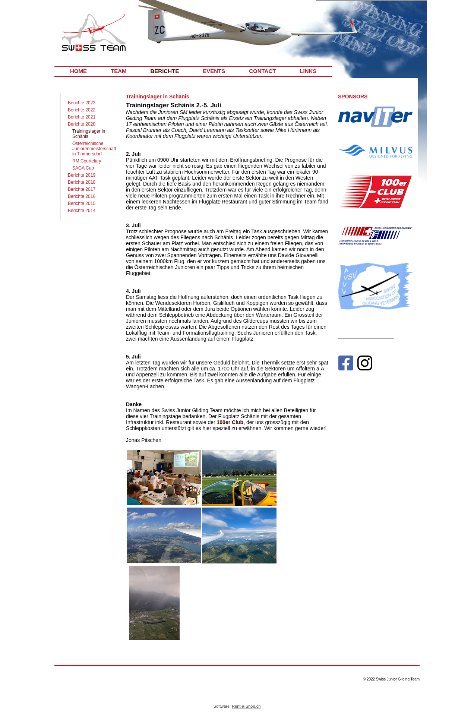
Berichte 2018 (81, 182)
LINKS (308, 71)
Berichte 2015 (81, 203)
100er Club (230, 422)
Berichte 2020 (81, 124)
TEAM (119, 71)
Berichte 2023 (81, 102)
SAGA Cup (83, 168)
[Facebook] (345, 365)
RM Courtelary (86, 161)
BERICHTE (165, 71)
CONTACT (262, 71)
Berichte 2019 (81, 175)
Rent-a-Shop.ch (246, 706)
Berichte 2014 (81, 210)
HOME (78, 71)
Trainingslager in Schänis (88, 134)
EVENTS (214, 71)
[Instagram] (365, 365)
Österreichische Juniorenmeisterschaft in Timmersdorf (94, 149)
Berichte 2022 (81, 110)
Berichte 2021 (81, 117)
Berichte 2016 (81, 196)
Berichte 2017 (81, 189)
